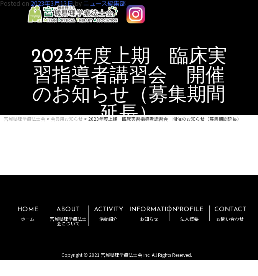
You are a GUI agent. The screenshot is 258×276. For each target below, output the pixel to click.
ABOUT (68, 216)
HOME (28, 213)
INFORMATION (153, 213)
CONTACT (230, 213)
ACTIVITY (108, 213)
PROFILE (189, 213)
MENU (230, 11)
